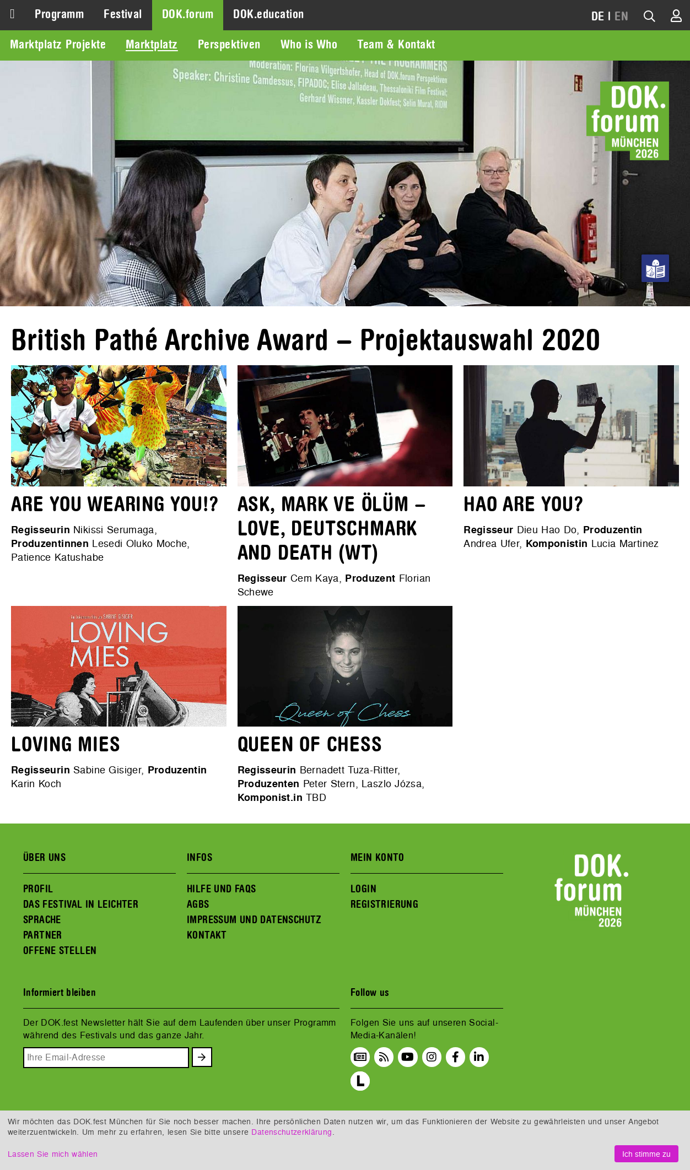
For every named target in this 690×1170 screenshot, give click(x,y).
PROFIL (38, 889)
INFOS (199, 857)
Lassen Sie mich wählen (53, 1154)
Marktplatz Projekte (58, 44)
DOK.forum (187, 14)
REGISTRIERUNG (384, 904)
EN (621, 16)
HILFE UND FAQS (221, 889)
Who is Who (309, 44)
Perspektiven (229, 44)
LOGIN (363, 889)
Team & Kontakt (396, 44)
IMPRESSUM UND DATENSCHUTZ (254, 919)
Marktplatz (152, 44)
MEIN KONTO (378, 857)
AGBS (198, 904)
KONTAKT (207, 935)
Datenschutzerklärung (291, 1131)
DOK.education (268, 14)
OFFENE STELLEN (59, 950)
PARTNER (42, 935)
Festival (123, 14)
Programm (59, 14)
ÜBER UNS (44, 857)
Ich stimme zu (646, 1154)
